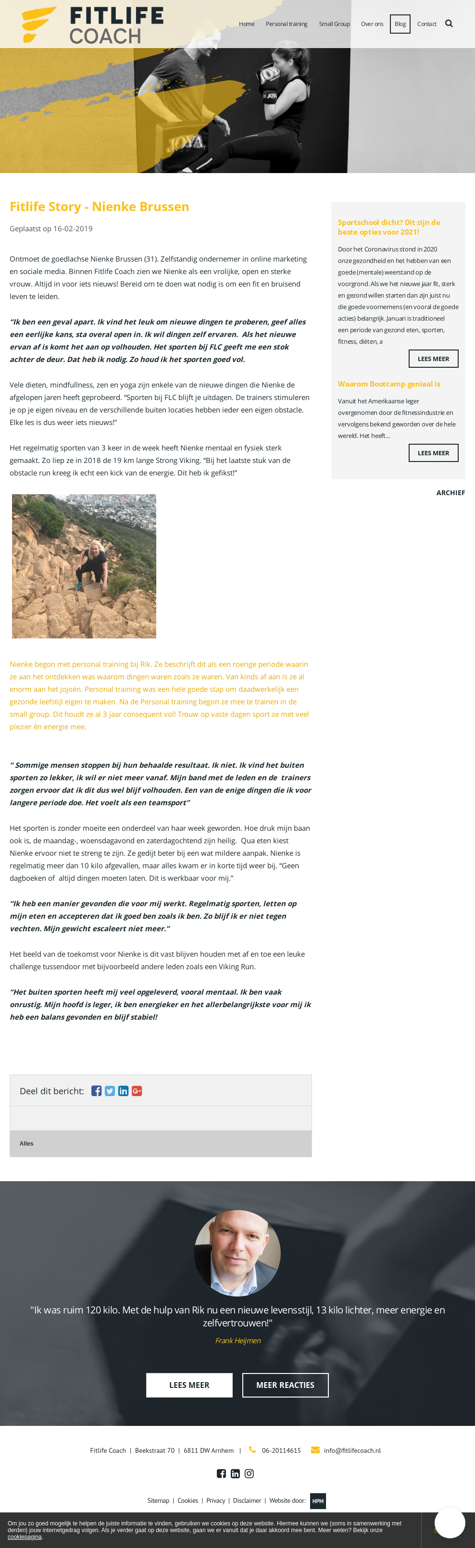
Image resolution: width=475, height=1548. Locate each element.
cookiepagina (25, 1537)
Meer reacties (285, 1385)
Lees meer (434, 358)
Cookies (187, 1500)
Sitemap (158, 1500)
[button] (450, 1523)
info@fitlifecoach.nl (352, 1450)
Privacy (215, 1500)
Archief (451, 492)
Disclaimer (247, 1500)
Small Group (334, 24)
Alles (27, 1143)
